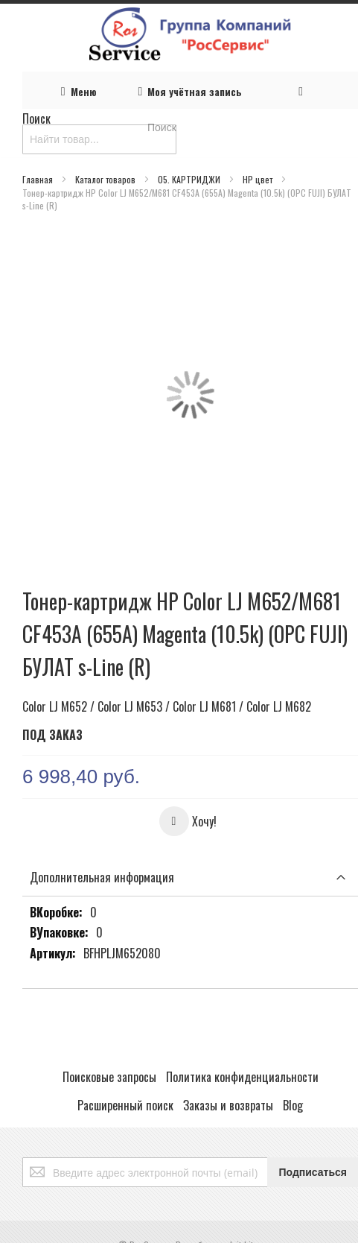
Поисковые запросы (109, 1077)
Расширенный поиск (125, 1105)
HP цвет (259, 179)
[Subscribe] (312, 1172)
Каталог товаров (106, 179)
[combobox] (99, 139)
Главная (38, 179)
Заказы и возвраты (228, 1105)
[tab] (190, 877)
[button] (188, 821)
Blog (293, 1105)
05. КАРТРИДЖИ (190, 179)
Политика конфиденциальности (242, 1077)
